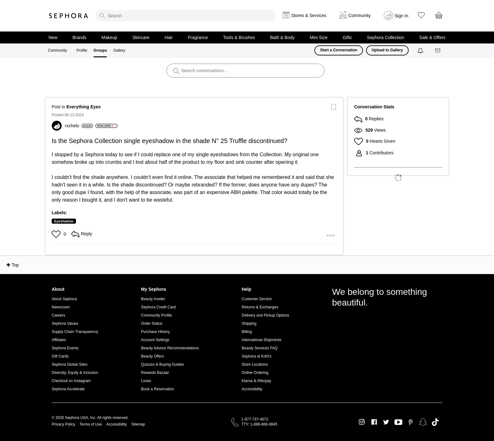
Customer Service (257, 299)
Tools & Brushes (239, 37)
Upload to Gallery (387, 50)
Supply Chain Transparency (75, 331)
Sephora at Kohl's (256, 356)
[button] (57, 234)
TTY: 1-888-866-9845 (259, 424)
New (53, 37)
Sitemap (138, 424)
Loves (146, 381)
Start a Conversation (338, 50)
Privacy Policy (63, 424)
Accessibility (252, 389)
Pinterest (411, 422)
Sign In (402, 15)
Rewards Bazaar (155, 372)
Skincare (140, 37)
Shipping (249, 323)
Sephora (69, 15)
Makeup (109, 37)
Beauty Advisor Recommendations (170, 348)
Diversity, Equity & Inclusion (75, 372)
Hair (169, 37)
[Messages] (438, 50)
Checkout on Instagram (71, 381)
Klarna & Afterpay (256, 381)
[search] (185, 15)
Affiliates (59, 340)
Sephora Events (65, 348)
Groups (100, 50)
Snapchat (423, 422)
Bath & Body (282, 37)
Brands (79, 37)
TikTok (435, 422)
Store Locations (255, 364)
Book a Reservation (157, 389)
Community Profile (156, 315)
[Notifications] (421, 50)
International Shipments (261, 340)
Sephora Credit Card (158, 307)
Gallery (119, 50)
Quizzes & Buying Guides (162, 364)
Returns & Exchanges (260, 307)
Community (57, 50)
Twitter (386, 422)
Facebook (374, 422)
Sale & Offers (432, 37)
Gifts (347, 37)
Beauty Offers (152, 356)
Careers (58, 315)
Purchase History (155, 331)
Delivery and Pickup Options (265, 315)
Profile (82, 50)
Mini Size (319, 37)
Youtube (398, 422)
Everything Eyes (83, 106)
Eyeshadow (63, 221)
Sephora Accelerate (68, 389)
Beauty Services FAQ (260, 348)
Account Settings (155, 340)
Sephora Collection (385, 37)
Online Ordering (255, 372)
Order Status (152, 323)
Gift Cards (60, 356)
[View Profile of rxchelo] (79, 126)
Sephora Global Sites (69, 364)
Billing (247, 331)
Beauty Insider (153, 299)
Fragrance (198, 37)
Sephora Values (65, 323)
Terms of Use (91, 424)
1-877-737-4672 (254, 419)
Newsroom (61, 307)
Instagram (362, 422)
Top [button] (15, 264)
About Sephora (64, 299)
